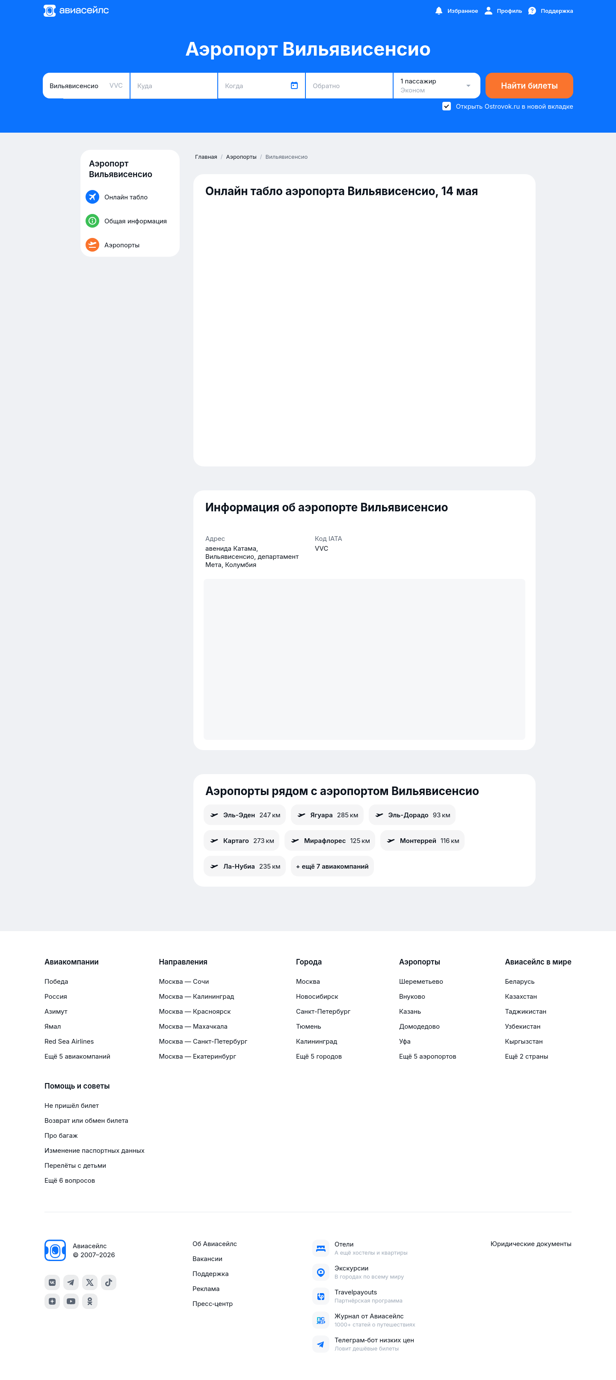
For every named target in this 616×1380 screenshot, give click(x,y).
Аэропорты (419, 962)
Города (309, 962)
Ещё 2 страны (526, 1056)
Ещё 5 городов (319, 1056)
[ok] (90, 1301)
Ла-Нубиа (245, 866)
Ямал (52, 1026)
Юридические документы (531, 1244)
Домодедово (419, 1026)
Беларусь (519, 981)
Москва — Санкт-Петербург (203, 1041)
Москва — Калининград (196, 996)
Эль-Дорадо (412, 815)
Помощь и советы (77, 1086)
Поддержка (210, 1274)
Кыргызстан (524, 1041)
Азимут (56, 1011)
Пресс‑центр (212, 1304)
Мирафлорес (330, 840)
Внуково (412, 996)
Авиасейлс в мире (538, 962)
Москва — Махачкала (193, 1026)
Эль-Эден (245, 815)
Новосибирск (317, 996)
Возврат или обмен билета (86, 1120)
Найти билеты (529, 86)
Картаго (241, 840)
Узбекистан (522, 1026)
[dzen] (52, 1301)
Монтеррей (422, 840)
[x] (90, 1282)
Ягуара (327, 815)
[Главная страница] (76, 11)
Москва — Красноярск (195, 1011)
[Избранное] (456, 11)
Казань (410, 1011)
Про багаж (61, 1135)
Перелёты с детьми (75, 1165)
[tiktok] (109, 1282)
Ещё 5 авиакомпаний (77, 1056)
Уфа (405, 1041)
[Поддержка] (550, 11)
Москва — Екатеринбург (197, 1056)
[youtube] (71, 1301)
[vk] (52, 1282)
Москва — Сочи (184, 981)
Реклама (205, 1289)
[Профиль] (502, 11)
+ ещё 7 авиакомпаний (332, 866)
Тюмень (308, 1026)
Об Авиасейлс (214, 1244)
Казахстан (521, 996)
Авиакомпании (71, 962)
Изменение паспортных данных (94, 1150)
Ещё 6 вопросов (69, 1180)
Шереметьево (421, 981)
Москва (308, 981)
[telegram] (71, 1282)
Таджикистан (525, 1011)
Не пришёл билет (71, 1105)
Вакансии (207, 1259)
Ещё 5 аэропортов (427, 1056)
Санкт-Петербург (323, 1011)
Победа (56, 981)
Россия (55, 996)
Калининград (316, 1041)
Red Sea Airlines (69, 1041)
